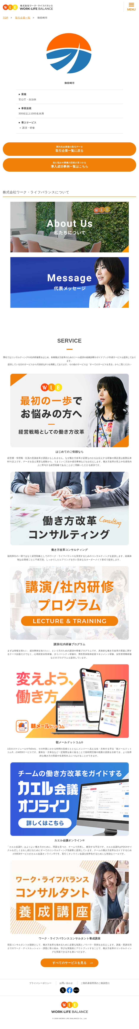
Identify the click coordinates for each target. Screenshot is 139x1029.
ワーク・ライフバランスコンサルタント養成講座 (70, 938)
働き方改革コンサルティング (69, 549)
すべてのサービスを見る (69, 962)
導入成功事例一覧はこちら (69, 164)
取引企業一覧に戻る (69, 148)
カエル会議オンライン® (69, 840)
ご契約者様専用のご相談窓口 (95, 983)
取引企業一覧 (22, 17)
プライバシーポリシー (40, 983)
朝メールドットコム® (69, 742)
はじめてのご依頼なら (70, 451)
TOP (5, 17)
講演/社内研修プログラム (69, 644)
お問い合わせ (66, 983)
